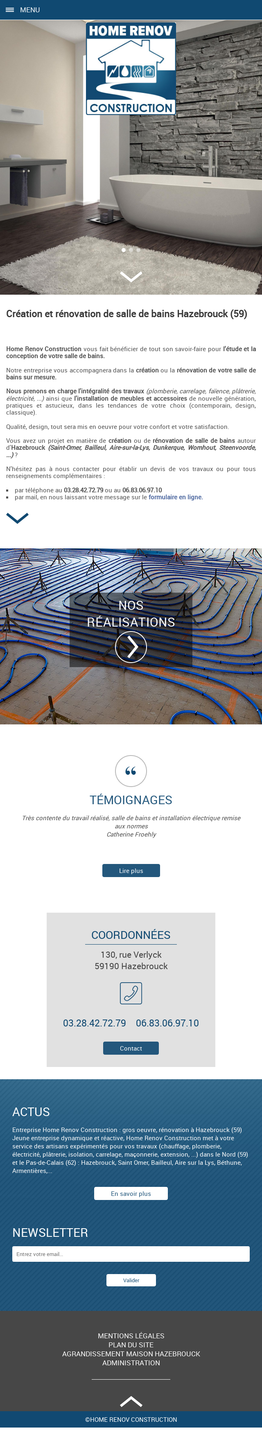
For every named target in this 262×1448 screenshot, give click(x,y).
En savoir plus (131, 1193)
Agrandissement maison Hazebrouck (131, 1353)
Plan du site (131, 1344)
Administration (131, 1362)
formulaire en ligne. (176, 497)
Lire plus (131, 870)
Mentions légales (131, 1335)
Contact (131, 1048)
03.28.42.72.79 (94, 1023)
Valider (131, 1280)
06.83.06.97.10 (167, 1023)
